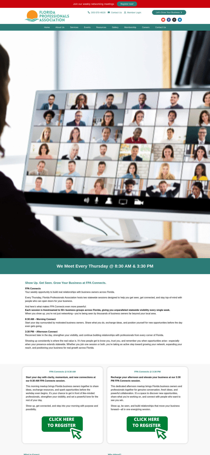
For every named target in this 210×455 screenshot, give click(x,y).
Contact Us (160, 27)
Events (87, 27)
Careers (145, 27)
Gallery (115, 27)
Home (47, 27)
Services (74, 27)
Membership (130, 27)
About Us (59, 27)
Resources (101, 27)
